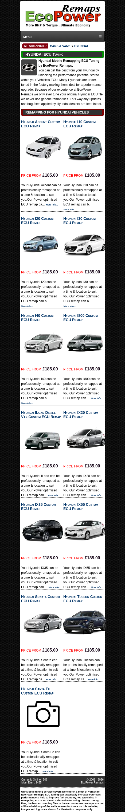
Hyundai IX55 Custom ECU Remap (80, 506)
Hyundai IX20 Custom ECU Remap (80, 414)
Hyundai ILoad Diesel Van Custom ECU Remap (41, 414)
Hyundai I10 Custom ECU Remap (79, 124)
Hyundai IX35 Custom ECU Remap (38, 506)
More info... (52, 204)
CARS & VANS (60, 46)
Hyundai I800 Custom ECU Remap (80, 317)
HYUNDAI (81, 46)
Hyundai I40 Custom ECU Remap (37, 317)
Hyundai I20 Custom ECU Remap (37, 220)
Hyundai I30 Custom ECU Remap (79, 220)
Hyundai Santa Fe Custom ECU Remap (37, 691)
